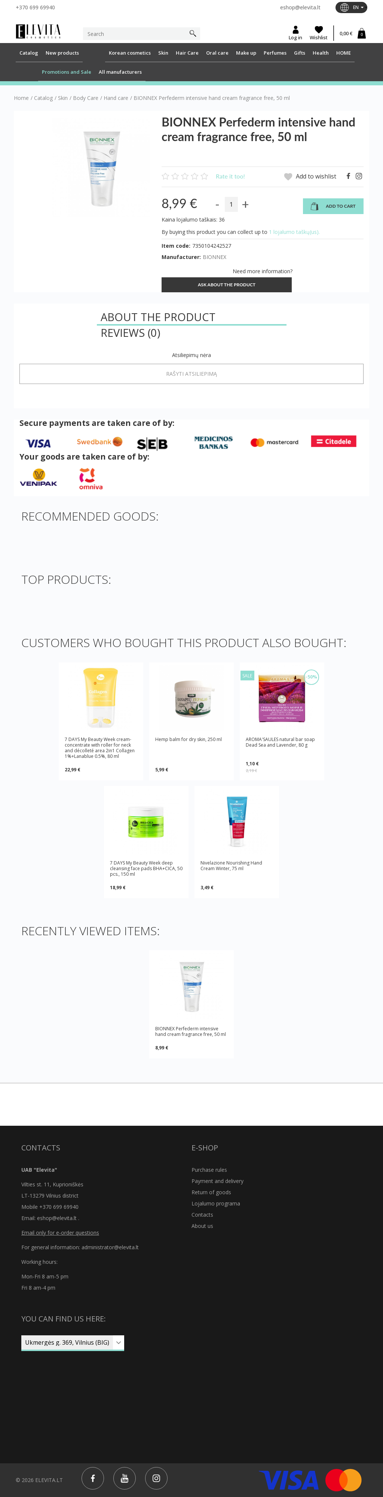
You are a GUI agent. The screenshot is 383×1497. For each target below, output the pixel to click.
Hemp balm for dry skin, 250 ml (188, 740)
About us (202, 1225)
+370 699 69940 (35, 7)
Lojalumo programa (216, 1203)
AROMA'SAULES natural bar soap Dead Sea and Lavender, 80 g (280, 742)
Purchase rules (209, 1169)
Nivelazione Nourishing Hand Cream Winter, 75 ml (231, 866)
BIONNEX (214, 256)
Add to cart (333, 207)
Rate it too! (230, 176)
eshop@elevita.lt (300, 7)
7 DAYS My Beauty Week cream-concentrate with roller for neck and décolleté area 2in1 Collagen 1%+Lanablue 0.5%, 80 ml (100, 748)
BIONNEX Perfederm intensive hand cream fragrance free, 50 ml (190, 1031)
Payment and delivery (217, 1181)
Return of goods (211, 1192)
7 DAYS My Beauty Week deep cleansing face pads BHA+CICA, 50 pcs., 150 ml (146, 868)
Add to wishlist (310, 177)
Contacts (202, 1214)
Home (21, 98)
